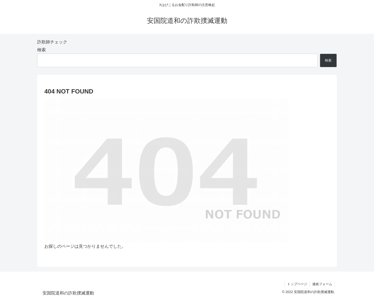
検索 (41, 49)
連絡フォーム (322, 284)
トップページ (297, 284)
